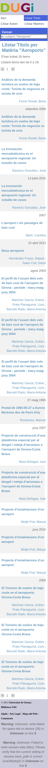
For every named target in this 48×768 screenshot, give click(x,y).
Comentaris (7, 718)
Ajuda (4, 713)
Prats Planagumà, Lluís (28, 304)
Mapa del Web (29, 713)
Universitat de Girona (20, 702)
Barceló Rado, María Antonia (26, 309)
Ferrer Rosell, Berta (32, 101)
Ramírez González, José (29, 170)
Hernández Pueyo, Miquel (26, 258)
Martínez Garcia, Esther (28, 300)
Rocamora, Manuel (33, 420)
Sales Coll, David (34, 263)
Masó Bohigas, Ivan (32, 461)
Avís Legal (15, 713)
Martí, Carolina (36, 235)
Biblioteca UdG (9, 707)
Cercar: (7, 32)
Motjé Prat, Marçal (33, 521)
